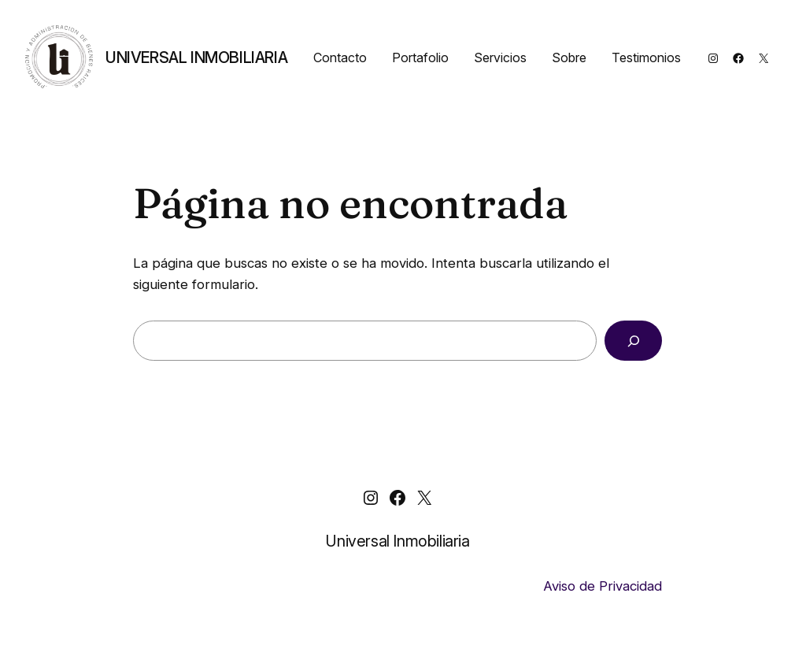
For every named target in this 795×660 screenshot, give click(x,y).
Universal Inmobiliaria (196, 57)
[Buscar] (633, 341)
